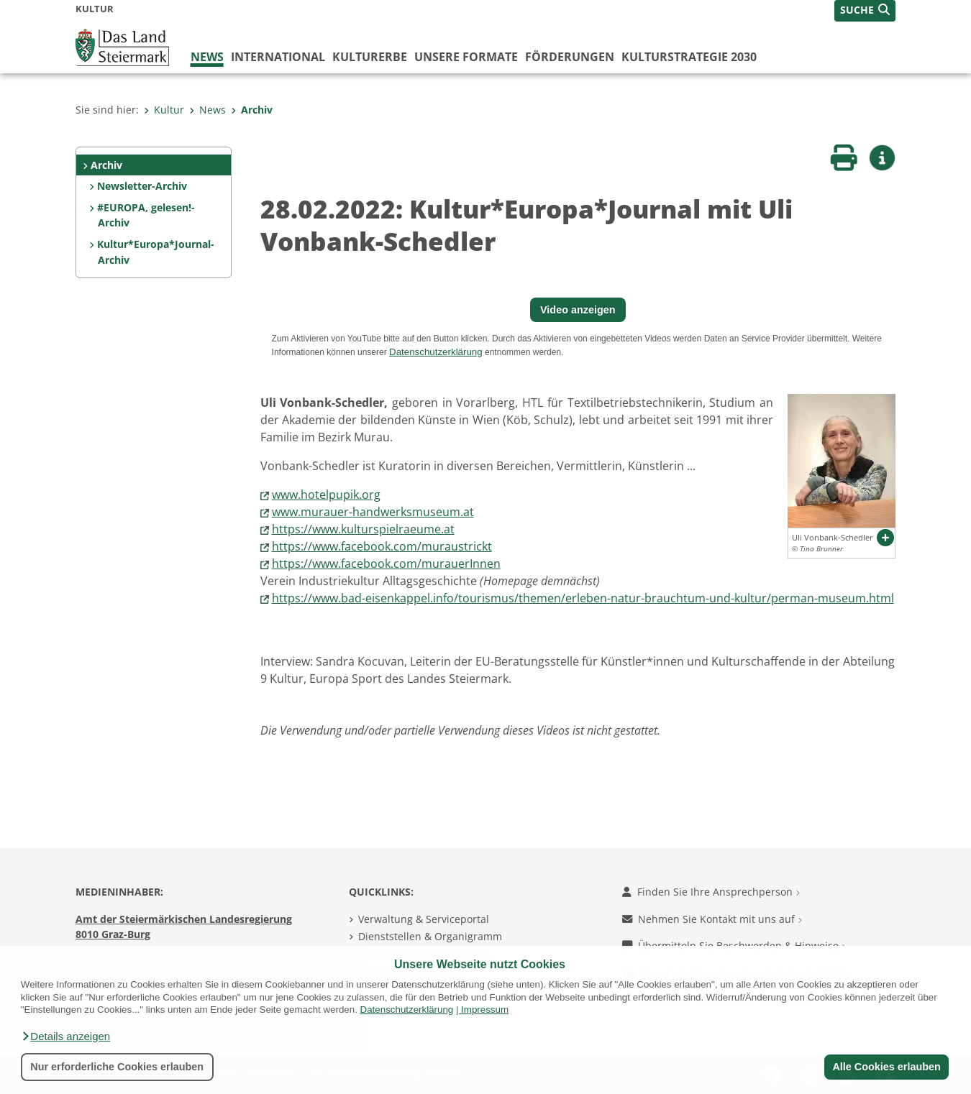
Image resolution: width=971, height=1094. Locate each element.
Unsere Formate (466, 57)
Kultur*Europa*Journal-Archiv (155, 252)
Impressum (485, 1009)
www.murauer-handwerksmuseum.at (373, 512)
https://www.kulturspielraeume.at (363, 529)
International (278, 57)
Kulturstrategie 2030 (689, 57)
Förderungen (569, 57)
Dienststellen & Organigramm (430, 936)
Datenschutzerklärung (407, 1009)
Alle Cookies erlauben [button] (886, 1066)
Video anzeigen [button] (578, 310)
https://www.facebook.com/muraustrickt (382, 546)
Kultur (164, 109)
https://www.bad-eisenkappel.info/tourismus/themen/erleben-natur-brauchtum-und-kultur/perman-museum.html (583, 598)
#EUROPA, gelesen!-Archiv (146, 215)
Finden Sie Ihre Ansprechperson (711, 891)
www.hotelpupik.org (326, 494)
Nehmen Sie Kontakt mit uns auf (712, 919)
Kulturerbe (369, 57)
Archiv (252, 109)
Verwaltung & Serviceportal (423, 919)
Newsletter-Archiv (142, 186)
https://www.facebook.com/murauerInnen (386, 563)
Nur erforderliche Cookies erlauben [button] (117, 1066)
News (207, 57)
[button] (65, 1036)
